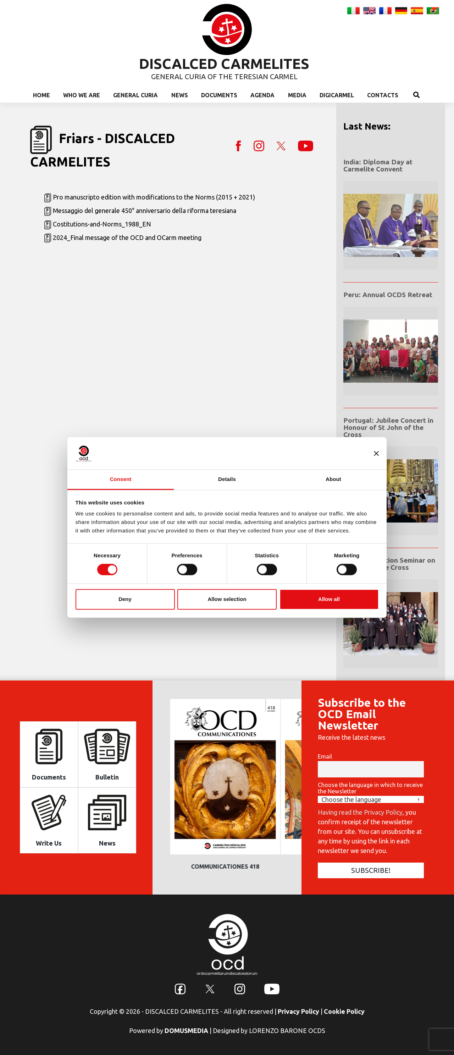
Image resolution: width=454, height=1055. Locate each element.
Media (297, 95)
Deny (125, 599)
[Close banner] (376, 453)
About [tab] (333, 479)
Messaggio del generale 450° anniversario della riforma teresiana (144, 210)
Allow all (329, 599)
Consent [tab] (121, 479)
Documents (219, 95)
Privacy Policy (298, 1011)
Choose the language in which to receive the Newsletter (370, 788)
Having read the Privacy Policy (360, 812)
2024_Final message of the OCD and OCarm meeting (127, 237)
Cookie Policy (344, 1011)
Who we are (81, 95)
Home (41, 95)
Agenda (262, 95)
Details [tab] (227, 479)
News (179, 95)
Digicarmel (337, 95)
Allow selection (226, 599)
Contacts (382, 95)
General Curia (135, 95)
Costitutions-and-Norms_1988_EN (102, 224)
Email (325, 756)
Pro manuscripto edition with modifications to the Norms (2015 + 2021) (154, 197)
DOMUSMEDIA (186, 1030)
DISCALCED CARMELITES (224, 64)
